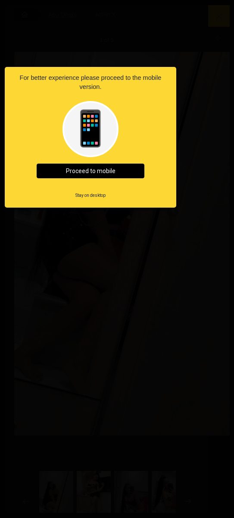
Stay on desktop (90, 195)
